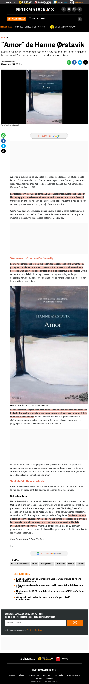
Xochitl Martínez (9, 62)
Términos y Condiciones (35, 630)
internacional (33, 675)
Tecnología (58, 675)
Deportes (46, 675)
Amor (34, 564)
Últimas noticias (16, 19)
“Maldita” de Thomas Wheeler (28, 481)
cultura (39, 678)
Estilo (4, 37)
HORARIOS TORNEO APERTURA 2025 (29, 27)
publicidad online (51, 681)
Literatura (60, 564)
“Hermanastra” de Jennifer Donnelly (31, 258)
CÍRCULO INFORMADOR (65, 27)
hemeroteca (36, 681)
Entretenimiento (73, 675)
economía (49, 678)
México (21, 675)
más (45, 19)
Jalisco (12, 675)
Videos (33, 19)
